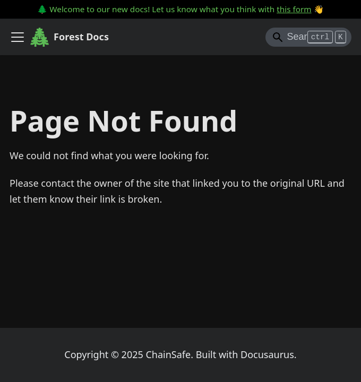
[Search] (308, 37)
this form (294, 9)
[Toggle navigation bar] (17, 37)
